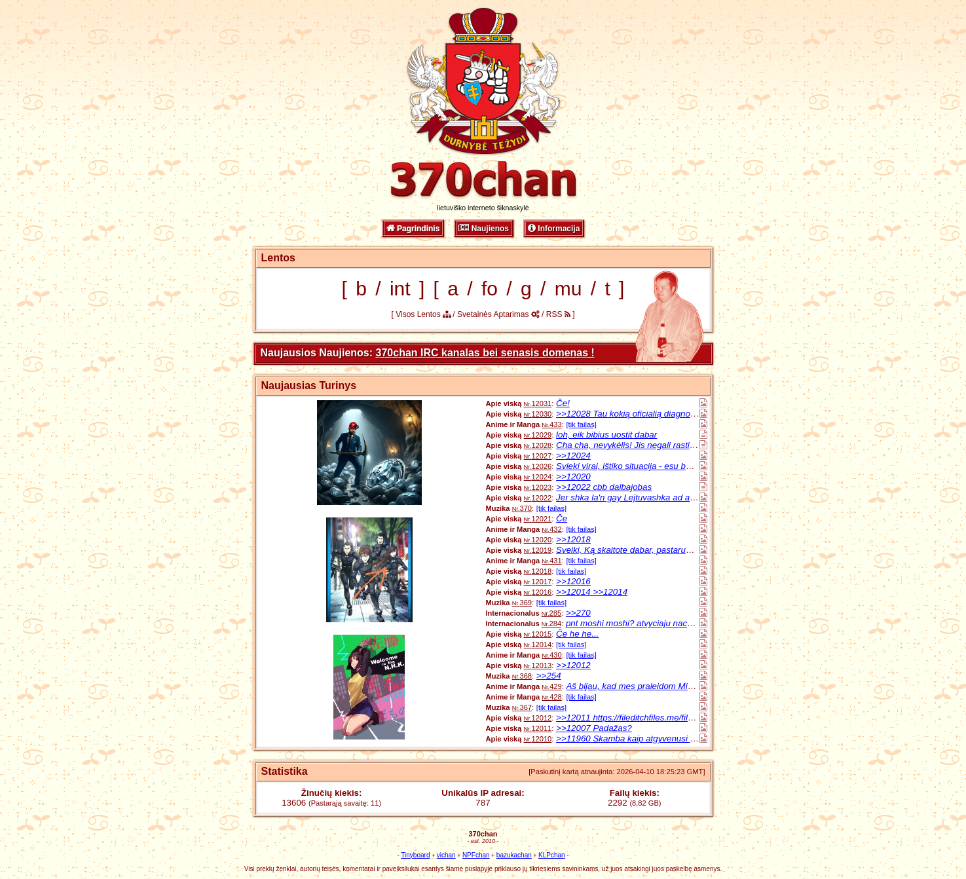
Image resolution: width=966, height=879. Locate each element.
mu (568, 288)
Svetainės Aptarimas (498, 314)
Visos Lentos (423, 314)
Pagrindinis (413, 228)
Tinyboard (415, 855)
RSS (558, 314)
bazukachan (514, 855)
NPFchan (476, 855)
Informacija (554, 228)
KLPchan (551, 855)
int (400, 288)
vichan (446, 855)
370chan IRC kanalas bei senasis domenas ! (485, 352)
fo (489, 288)
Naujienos (483, 228)
